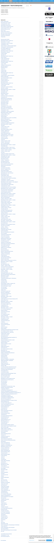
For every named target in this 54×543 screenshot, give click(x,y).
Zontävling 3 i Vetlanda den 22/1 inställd (6, 198)
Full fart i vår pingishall (4, 233)
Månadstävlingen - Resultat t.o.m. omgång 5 (7, 307)
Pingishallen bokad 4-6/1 (4, 67)
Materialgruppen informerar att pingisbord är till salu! (8, 378)
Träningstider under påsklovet (5, 487)
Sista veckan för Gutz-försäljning (5, 225)
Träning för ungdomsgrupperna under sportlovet (7, 404)
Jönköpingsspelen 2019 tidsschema (6, 395)
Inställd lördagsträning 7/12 (4, 338)
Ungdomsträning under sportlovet (5, 311)
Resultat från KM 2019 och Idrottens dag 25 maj (7, 379)
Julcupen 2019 (3, 325)
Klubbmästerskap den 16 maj (5, 174)
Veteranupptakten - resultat (4, 90)
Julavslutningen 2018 (3, 414)
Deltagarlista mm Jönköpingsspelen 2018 (6, 445)
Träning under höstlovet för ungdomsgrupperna (7, 266)
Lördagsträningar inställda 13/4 (5, 388)
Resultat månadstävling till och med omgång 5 (7, 496)
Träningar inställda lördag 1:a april (5, 490)
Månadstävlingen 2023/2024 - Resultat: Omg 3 (7, 72)
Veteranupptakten (3, 432)
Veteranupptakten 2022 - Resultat (5, 156)
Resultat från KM (3, 519)
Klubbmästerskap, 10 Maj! (4, 523)
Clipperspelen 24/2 (3, 54)
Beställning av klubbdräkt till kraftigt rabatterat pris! (7, 352)
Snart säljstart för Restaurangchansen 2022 (6, 210)
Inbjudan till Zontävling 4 (4, 310)
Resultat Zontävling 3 (3, 57)
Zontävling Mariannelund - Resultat (5, 185)
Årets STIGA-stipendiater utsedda (5, 162)
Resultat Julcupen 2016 (4, 504)
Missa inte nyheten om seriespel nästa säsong (7, 26)
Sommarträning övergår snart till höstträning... (7, 369)
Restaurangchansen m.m (4, 463)
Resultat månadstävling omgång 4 (5, 454)
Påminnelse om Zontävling (4, 88)
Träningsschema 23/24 (4, 97)
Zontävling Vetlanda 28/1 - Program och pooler (7, 134)
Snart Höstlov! (3, 152)
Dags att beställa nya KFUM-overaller (6, 219)
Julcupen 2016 (3, 505)
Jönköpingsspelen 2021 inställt (5, 246)
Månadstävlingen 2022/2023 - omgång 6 (6, 120)
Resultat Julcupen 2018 (4, 409)
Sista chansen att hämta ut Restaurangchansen (7, 189)
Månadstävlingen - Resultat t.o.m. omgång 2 (7, 261)
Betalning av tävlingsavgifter (4, 76)
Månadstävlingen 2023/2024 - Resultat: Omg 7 (7, 40)
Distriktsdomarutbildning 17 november (6, 343)
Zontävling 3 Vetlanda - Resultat (5, 126)
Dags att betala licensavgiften (5, 170)
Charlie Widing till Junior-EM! (4, 306)
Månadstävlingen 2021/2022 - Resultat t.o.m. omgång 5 (8, 193)
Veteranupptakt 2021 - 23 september (6, 239)
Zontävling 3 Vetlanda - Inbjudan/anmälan (6, 202)
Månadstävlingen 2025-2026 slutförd (6, 25)
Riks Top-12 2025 (3, 30)
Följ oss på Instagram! (4, 287)
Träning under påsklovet (4, 297)
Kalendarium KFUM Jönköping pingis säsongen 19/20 (8, 368)
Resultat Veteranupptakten (4, 230)
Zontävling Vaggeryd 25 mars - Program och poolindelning (8, 117)
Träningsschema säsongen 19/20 (5, 364)
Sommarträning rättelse (4, 288)
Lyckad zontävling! (3, 85)
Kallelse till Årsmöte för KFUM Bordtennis (6, 98)
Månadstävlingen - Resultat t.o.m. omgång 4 (7, 316)
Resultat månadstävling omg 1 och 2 (6, 419)
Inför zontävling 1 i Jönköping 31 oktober (6, 220)
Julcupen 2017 (3, 456)
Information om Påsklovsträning (5, 447)
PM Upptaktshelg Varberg (4, 437)
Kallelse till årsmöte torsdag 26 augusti (6, 238)
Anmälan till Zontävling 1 (4, 355)
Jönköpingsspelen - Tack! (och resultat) (6, 106)
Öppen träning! (3, 522)
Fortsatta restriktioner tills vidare (5, 256)
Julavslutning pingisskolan (4, 138)
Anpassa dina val (31, 540)
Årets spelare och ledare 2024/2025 (5, 34)
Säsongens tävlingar (3, 279)
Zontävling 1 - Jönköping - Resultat (5, 265)
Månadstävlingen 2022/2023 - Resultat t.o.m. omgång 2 (8, 148)
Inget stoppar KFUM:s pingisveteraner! (6, 257)
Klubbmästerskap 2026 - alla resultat (6, 22)
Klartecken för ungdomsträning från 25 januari (7, 251)
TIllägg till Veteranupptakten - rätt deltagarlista (7, 360)
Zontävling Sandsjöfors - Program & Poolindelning (7, 75)
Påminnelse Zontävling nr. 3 (4, 66)
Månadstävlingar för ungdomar (5, 275)
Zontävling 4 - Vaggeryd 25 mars (5, 130)
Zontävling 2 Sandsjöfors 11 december (6, 207)
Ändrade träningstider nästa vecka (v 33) (6, 284)
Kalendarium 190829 (3, 365)
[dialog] (40, 538)
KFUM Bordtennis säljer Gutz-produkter (6, 229)
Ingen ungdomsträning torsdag (5, 264)
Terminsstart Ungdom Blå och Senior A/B (6, 99)
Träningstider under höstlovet (5, 510)
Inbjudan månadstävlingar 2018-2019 (6, 433)
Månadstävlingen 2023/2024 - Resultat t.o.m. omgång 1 (8, 89)
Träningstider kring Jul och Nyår (5, 206)
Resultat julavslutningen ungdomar (5, 413)
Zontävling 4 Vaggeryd (4, 53)
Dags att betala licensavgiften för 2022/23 (6, 129)
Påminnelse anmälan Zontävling (5, 39)
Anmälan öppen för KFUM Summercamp (6, 171)
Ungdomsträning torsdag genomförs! (6, 293)
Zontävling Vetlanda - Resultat (5, 175)
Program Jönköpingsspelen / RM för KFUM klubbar (7, 527)
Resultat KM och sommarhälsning (5, 482)
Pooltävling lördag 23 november (5, 341)
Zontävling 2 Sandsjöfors (4, 212)
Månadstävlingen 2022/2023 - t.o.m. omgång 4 (7, 135)
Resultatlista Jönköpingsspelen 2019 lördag (7, 387)
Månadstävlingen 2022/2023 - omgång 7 (6, 112)
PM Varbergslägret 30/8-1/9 (4, 370)
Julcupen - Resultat (3, 63)
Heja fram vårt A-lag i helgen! (4, 427)
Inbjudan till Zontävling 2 (4, 342)
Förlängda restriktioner (4, 255)
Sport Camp (2, 531)
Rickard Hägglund (3, 468)
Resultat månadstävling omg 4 (5, 406)
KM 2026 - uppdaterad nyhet (4, 21)
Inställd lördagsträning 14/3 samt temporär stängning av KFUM (9, 298)
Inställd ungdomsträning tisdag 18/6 (6, 374)
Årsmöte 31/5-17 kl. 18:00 (4, 481)
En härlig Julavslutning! (4, 455)
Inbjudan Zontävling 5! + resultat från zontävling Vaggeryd (8, 45)
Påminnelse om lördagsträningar (5, 292)
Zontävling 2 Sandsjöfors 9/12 (5, 80)
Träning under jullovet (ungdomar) (5, 324)
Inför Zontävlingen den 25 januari (5, 314)
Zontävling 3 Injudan (3, 70)
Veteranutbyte (3, 125)
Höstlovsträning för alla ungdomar (5, 351)
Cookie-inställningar (3, 540)
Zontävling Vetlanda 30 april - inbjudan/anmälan (7, 184)
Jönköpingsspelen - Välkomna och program (7, 43)
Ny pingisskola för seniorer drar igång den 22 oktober (8, 224)
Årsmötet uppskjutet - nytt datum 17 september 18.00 (8, 283)
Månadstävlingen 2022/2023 (4, 158)
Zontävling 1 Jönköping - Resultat (5, 216)
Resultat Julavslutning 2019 (4, 323)
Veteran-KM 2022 (3, 166)
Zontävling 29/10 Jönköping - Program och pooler (7, 153)
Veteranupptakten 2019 (4, 361)
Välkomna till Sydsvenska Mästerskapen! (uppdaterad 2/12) (9, 337)
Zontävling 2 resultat (3, 71)
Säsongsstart (2, 473)
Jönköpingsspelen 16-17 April (5, 535)
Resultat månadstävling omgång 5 (5, 451)
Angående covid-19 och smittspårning (6, 247)
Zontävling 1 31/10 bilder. (4, 215)
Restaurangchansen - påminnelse (5, 52)
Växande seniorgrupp (4, 116)
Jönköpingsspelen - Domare (4, 44)
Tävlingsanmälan (3, 36)
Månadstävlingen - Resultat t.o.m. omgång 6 (7, 301)
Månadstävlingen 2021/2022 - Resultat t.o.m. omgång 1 (8, 221)
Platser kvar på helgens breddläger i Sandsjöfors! (7, 424)
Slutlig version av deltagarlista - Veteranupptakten (7, 359)
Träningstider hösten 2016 (4, 517)
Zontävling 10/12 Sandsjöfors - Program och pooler (8, 147)
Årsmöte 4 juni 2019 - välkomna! (5, 377)
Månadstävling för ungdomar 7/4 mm (6, 446)
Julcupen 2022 (3, 139)
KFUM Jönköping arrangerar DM (5, 536)
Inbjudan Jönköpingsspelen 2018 (5, 450)
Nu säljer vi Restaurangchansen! (5, 58)
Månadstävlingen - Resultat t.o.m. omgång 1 (7, 269)
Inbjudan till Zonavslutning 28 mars (5, 302)
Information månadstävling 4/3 (5, 121)
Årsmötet (2, 478)
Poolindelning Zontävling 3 (4, 62)
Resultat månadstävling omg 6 (5, 401)
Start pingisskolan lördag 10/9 (5, 161)
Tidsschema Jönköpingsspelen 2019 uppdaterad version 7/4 (9, 391)
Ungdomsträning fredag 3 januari (5, 320)
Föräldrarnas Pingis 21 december (5, 333)
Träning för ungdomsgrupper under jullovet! (6, 410)
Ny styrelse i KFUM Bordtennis (5, 477)
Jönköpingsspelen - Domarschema (5, 179)
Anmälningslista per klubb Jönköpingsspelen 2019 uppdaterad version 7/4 (11, 392)
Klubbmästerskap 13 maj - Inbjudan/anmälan (7, 108)
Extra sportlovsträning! (4, 248)
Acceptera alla (49, 540)
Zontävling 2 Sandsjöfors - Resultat (5, 203)
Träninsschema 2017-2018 (4, 474)
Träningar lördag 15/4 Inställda (5, 486)
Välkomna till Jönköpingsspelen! (5, 197)
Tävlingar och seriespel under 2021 (5, 252)
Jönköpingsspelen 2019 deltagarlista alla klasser (7, 397)
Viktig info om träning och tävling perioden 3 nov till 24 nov (8, 260)
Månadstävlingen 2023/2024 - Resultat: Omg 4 (7, 61)
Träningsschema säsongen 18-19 (5, 436)
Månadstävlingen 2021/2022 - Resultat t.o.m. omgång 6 (8, 188)
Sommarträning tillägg (4, 382)
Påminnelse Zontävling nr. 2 (4, 79)
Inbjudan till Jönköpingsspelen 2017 (6, 495)
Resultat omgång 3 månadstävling (5, 460)
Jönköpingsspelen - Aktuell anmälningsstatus (11, 5)
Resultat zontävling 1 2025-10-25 (5, 31)
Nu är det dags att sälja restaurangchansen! (6, 508)
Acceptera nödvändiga (42, 540)
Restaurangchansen (3, 500)
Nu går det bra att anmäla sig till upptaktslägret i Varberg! (8, 373)
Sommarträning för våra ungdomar (5, 167)
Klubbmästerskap (3, 441)
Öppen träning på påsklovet (4, 528)
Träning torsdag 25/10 (4, 465)
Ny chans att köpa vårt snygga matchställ (6, 211)
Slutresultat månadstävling (4, 492)
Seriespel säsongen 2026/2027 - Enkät (6, 27)
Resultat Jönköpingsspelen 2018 (5, 442)
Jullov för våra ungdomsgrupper (5, 143)
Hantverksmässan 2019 (4, 347)
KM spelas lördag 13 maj (4, 115)
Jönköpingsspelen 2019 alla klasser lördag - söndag (8, 386)
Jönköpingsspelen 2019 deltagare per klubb (7, 396)
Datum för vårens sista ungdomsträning (6, 107)
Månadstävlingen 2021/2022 (4, 228)
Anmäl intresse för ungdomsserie (5, 35)
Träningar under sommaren (4, 483)
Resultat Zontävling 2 (3, 328)
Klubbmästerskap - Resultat (4, 103)
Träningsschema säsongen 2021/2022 (6, 234)
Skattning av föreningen (4, 518)
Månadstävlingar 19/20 (4, 350)
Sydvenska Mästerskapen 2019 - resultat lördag (7, 332)
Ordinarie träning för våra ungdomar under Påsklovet (8, 243)
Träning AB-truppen (3, 459)
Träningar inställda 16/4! (4, 526)
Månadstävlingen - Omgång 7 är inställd (6, 296)
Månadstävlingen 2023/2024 (4, 93)
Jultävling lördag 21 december (5, 334)
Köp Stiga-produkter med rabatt (5, 157)
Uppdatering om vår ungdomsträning (6, 242)
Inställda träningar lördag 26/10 (5, 346)
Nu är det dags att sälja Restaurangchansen (6, 415)
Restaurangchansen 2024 (4, 81)
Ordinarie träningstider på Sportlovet (6, 192)
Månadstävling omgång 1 (4, 469)
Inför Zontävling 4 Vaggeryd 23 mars (6, 48)
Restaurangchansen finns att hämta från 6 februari (7, 194)
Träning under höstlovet (4, 423)
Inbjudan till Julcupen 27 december (5, 201)
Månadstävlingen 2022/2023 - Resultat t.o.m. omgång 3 (8, 144)
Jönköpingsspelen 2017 (4, 491)
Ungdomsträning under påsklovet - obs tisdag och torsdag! (9, 400)
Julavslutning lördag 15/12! (4, 418)
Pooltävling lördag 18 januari (4, 319)
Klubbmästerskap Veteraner (4, 102)
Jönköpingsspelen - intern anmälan (5, 49)
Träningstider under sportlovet (5, 499)
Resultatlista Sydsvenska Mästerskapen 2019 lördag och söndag (9, 329)
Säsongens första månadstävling (5, 513)
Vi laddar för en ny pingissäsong (5, 237)
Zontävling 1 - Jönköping (4, 94)
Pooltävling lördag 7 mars (4, 305)
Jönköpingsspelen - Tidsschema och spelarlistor (7, 111)
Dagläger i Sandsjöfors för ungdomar (6, 428)
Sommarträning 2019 (3, 383)
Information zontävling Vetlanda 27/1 (6, 405)
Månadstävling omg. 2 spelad (5, 464)
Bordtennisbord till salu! (4, 509)
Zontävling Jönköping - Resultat (5, 84)
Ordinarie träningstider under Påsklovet (6, 183)
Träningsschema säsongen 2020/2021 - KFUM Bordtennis (8, 278)
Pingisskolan (2, 501)
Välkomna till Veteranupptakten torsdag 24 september (8, 274)
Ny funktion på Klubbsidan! (4, 315)
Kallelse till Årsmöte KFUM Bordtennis (6, 165)
